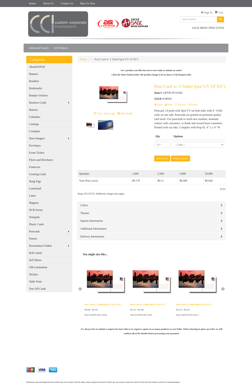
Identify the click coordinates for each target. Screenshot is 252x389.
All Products (61, 47)
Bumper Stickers (38, 95)
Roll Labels (35, 252)
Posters (33, 238)
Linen (32, 195)
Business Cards (37, 102)
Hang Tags (35, 181)
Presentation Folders (40, 245)
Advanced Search (38, 47)
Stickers (33, 274)
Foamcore (34, 167)
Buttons (33, 109)
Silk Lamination (38, 267)
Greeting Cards (37, 174)
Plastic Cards (36, 224)
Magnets (34, 202)
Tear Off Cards (37, 288)
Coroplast (34, 131)
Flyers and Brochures (41, 159)
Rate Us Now (87, 3)
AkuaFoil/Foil (37, 66)
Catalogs (34, 124)
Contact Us (67, 3)
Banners (33, 73)
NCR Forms (36, 209)
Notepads (34, 217)
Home (32, 3)
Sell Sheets (35, 260)
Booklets (34, 81)
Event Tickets (36, 152)
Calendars (34, 116)
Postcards (34, 231)
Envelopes (35, 145)
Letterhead (35, 188)
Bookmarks (35, 88)
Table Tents (35, 281)
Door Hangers (37, 138)
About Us (48, 3)
